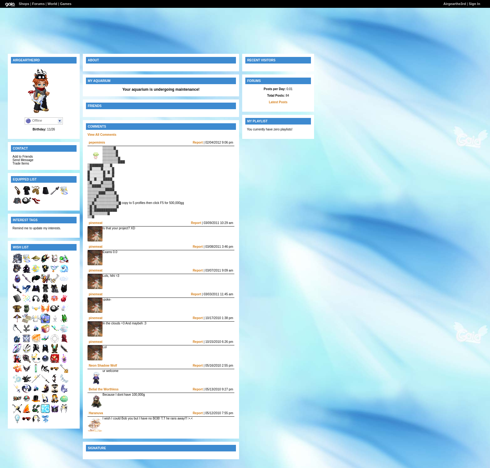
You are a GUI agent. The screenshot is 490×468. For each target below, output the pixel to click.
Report (198, 142)
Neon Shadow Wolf (103, 365)
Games (66, 4)
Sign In (474, 4)
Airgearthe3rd (454, 4)
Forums (38, 4)
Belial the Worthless (103, 389)
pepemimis (97, 142)
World (52, 4)
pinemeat (95, 223)
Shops (24, 4)
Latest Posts (278, 102)
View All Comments (102, 134)
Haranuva (96, 413)
